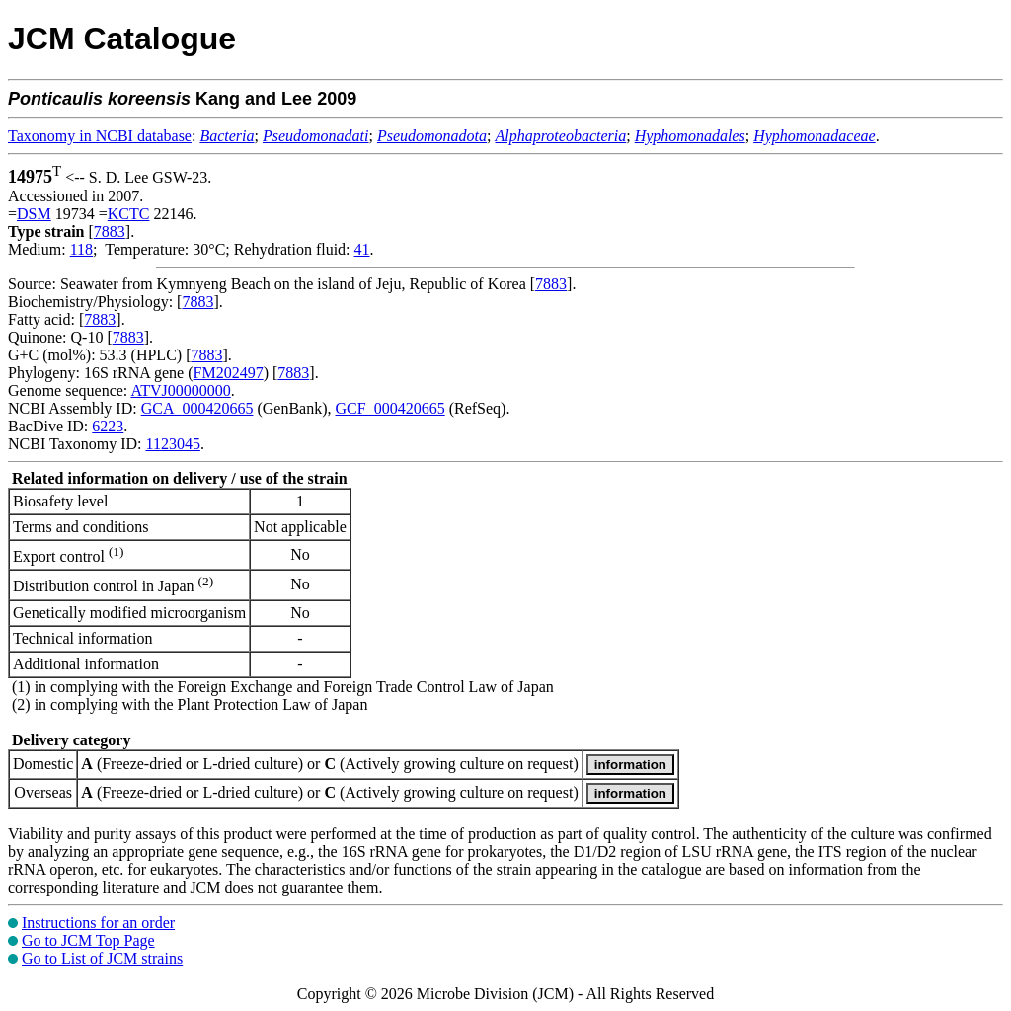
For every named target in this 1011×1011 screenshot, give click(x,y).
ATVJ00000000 (180, 390)
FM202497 (229, 372)
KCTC (129, 213)
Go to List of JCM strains (102, 958)
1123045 (172, 443)
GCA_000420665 (197, 408)
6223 (107, 426)
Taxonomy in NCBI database (100, 135)
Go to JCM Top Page (88, 940)
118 (81, 249)
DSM (34, 213)
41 (362, 249)
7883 (109, 231)
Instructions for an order (98, 922)
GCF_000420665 (390, 408)
